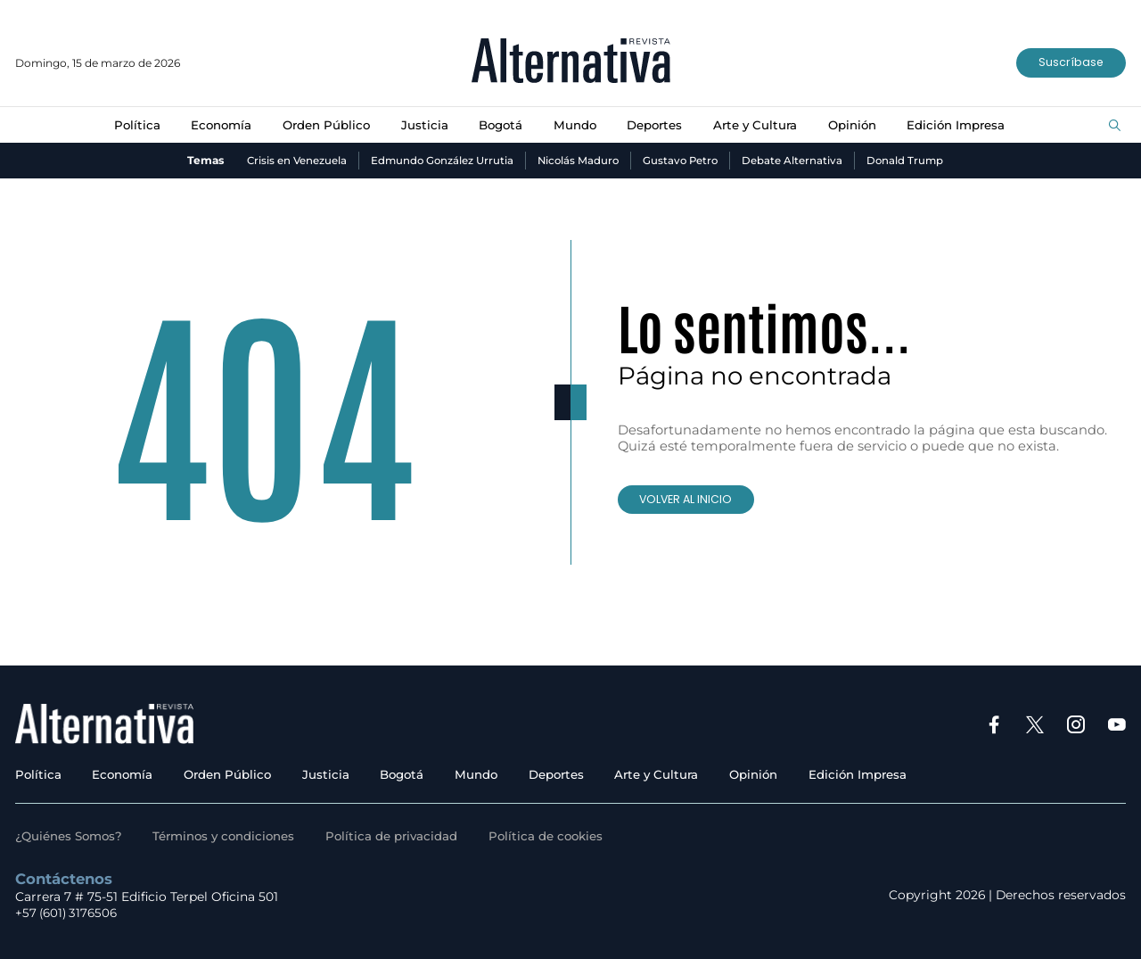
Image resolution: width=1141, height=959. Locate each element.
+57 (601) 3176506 (67, 912)
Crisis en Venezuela (290, 160)
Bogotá (499, 125)
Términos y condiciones (230, 836)
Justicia (421, 125)
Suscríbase (1070, 62)
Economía (214, 125)
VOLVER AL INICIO (689, 499)
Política (128, 125)
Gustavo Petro (683, 160)
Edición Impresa (964, 125)
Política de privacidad (402, 836)
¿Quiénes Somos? (71, 836)
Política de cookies (560, 836)
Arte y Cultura (759, 125)
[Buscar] (1115, 126)
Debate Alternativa (796, 160)
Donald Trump (910, 160)
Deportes (656, 125)
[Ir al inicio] (571, 62)
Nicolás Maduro (578, 160)
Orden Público (321, 125)
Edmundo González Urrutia (438, 160)
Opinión (857, 125)
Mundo (574, 125)
